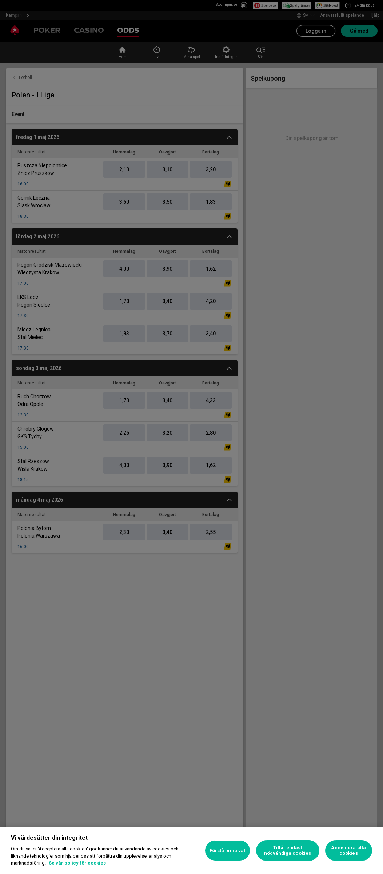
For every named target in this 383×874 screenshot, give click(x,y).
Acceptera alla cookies (348, 850)
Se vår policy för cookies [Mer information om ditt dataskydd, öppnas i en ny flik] (77, 863)
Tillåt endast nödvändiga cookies (287, 850)
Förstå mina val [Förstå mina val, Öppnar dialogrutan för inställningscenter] (228, 850)
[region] (191, 850)
